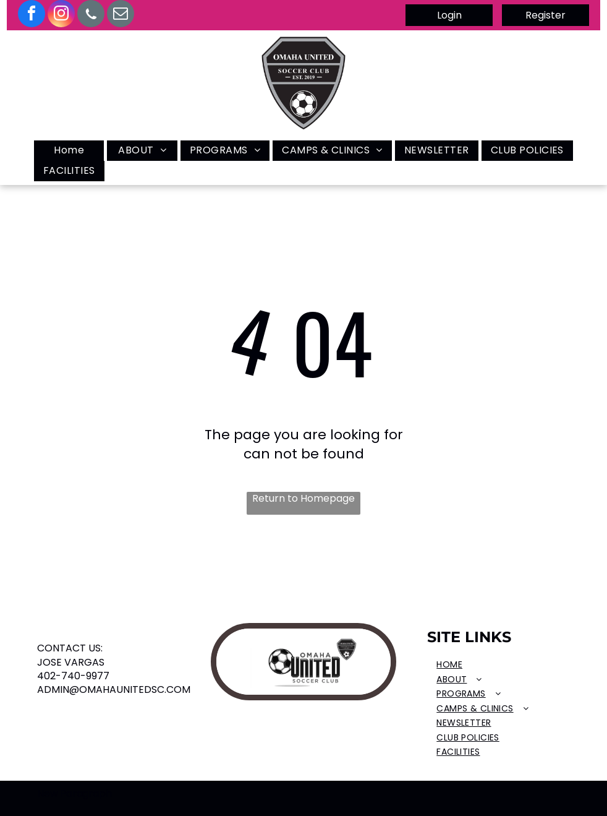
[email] (120, 15)
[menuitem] (69, 150)
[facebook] (31, 15)
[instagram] (61, 15)
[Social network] (90, 15)
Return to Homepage (303, 498)
